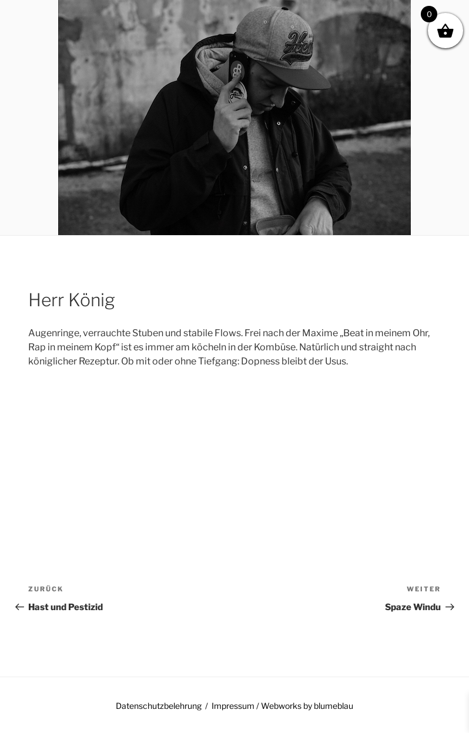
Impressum (233, 706)
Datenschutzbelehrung (159, 706)
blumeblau (333, 706)
